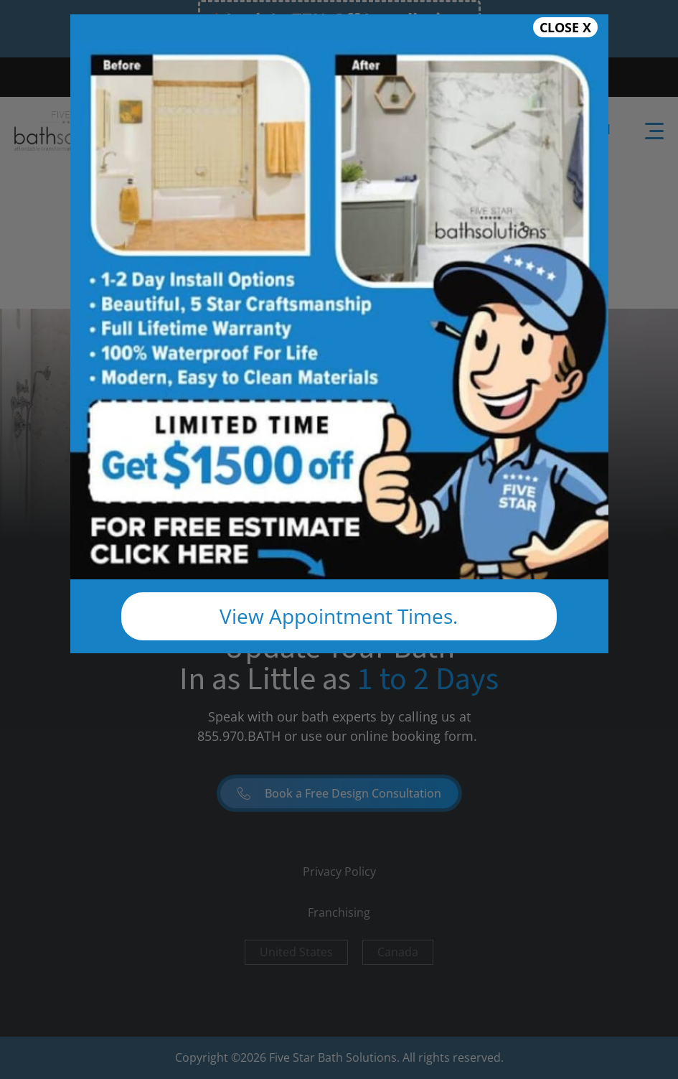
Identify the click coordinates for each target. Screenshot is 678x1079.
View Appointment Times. (339, 616)
